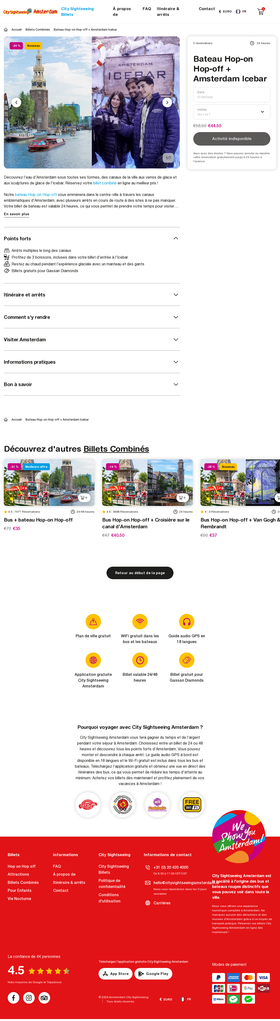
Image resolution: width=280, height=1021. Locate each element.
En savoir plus (16, 214)
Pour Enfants (20, 890)
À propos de (122, 12)
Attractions (18, 874)
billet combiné (105, 183)
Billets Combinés (116, 448)
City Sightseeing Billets (77, 12)
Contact (207, 9)
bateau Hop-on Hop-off (36, 194)
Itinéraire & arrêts (168, 12)
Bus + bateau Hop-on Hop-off (38, 520)
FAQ (147, 9)
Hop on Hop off (21, 866)
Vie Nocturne (19, 898)
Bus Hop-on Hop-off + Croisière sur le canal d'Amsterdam (146, 523)
